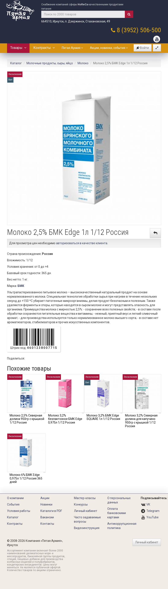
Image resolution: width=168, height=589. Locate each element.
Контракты (44, 48)
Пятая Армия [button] (72, 48)
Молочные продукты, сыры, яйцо (50, 63)
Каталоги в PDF (51, 511)
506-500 (150, 30)
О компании (15, 498)
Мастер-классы (85, 498)
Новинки (46, 504)
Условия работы (18, 511)
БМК (21, 286)
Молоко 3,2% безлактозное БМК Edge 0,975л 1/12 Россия (65, 419)
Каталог (16, 63)
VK (148, 504)
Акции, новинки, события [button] (109, 48)
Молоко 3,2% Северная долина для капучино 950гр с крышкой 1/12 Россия (141, 421)
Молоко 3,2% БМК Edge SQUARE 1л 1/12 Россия (103, 417)
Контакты (47, 523)
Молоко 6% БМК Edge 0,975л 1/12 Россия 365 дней (26, 478)
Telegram (152, 511)
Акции (44, 498)
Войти (142, 48)
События (13, 504)
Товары (18, 48)
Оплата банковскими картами (116, 513)
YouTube (152, 517)
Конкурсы (81, 504)
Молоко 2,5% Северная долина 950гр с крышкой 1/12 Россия (27, 419)
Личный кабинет (85, 511)
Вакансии (47, 517)
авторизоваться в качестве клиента (81, 243)
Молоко (83, 63)
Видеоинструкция (86, 528)
